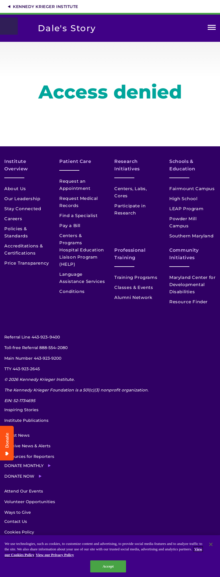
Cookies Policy (19, 532)
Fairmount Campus (192, 188)
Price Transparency (26, 263)
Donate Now (19, 476)
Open (212, 28)
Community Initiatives (184, 253)
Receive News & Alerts (27, 445)
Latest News (17, 435)
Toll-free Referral (36, 347)
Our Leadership (22, 198)
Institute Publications (26, 420)
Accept (108, 566)
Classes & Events (133, 287)
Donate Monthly (24, 465)
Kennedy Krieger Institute (45, 6)
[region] (110, 556)
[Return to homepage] (11, 26)
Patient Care (75, 161)
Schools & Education (182, 165)
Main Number (32, 358)
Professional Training (130, 253)
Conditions (72, 291)
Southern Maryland (191, 236)
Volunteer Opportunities (29, 501)
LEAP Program (186, 208)
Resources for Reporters (29, 456)
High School (183, 198)
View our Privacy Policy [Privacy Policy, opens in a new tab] (55, 555)
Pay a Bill (69, 225)
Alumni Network (133, 297)
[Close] (211, 544)
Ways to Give (17, 512)
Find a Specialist (78, 215)
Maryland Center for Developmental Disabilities (192, 284)
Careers (13, 218)
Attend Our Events (23, 491)
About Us (15, 188)
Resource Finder (188, 301)
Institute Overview (16, 165)
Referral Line (32, 337)
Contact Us (15, 521)
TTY (22, 368)
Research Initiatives (127, 165)
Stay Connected (22, 208)
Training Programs (135, 277)
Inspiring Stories (21, 409)
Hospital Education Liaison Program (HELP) (81, 257)
